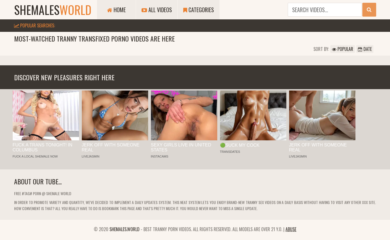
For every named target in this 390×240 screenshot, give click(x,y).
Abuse (291, 229)
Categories (198, 10)
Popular (342, 49)
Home (116, 10)
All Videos (157, 10)
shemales (52, 9)
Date (365, 49)
